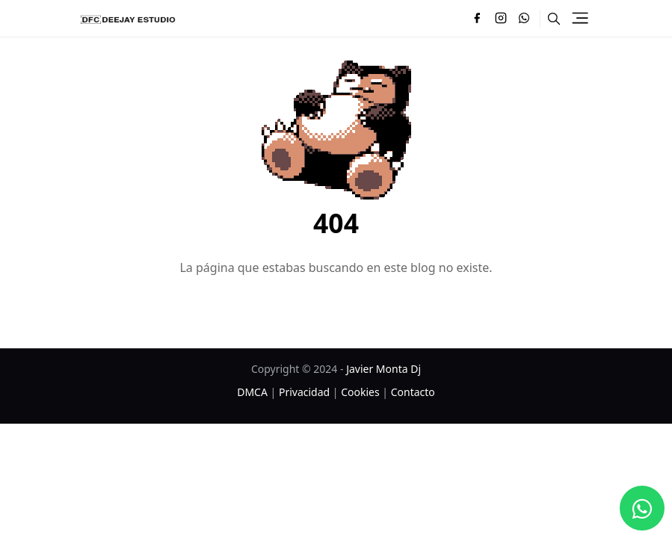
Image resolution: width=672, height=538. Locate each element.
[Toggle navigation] (580, 18)
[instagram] (501, 19)
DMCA (252, 392)
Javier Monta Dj (383, 369)
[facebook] (477, 19)
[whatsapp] (525, 19)
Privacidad (304, 392)
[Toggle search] (553, 18)
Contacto (413, 392)
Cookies (360, 392)
